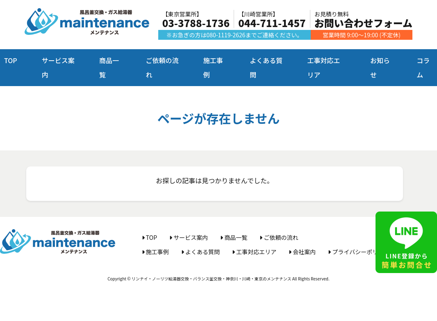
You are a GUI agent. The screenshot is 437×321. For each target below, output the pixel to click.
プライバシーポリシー (358, 252)
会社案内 (302, 252)
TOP (10, 60)
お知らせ (380, 67)
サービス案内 (58, 67)
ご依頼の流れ (162, 67)
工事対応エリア (323, 67)
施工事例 (213, 67)
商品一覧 (109, 67)
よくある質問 (266, 67)
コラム (423, 67)
